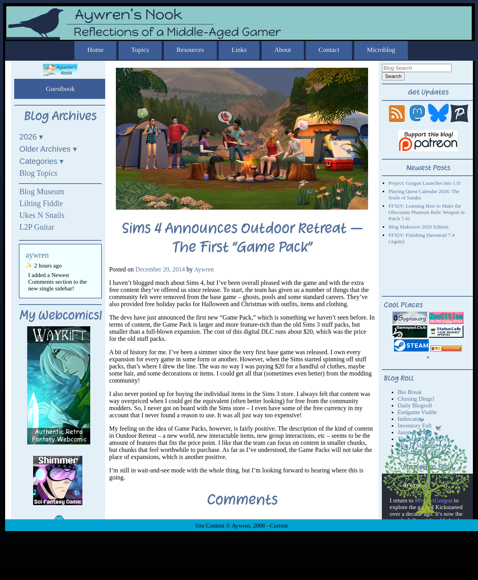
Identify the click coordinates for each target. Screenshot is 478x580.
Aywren (204, 269)
